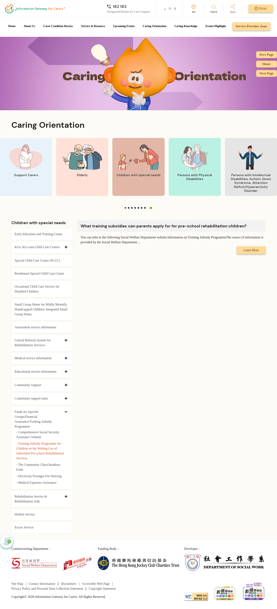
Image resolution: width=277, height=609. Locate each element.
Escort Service (24, 527)
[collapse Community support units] (66, 398)
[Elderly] (82, 167)
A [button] (165, 8)
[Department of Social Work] (225, 562)
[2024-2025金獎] (225, 593)
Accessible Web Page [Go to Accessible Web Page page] (96, 583)
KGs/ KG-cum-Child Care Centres (37, 247)
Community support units (31, 398)
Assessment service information (35, 327)
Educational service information (35, 371)
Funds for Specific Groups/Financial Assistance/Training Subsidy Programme (33, 419)
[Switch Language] (193, 8)
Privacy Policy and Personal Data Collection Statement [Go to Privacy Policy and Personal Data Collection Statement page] (47, 588)
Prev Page (266, 54)
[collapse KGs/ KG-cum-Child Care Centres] (66, 247)
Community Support (28, 385)
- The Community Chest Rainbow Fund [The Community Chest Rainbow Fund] (38, 467)
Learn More (251, 250)
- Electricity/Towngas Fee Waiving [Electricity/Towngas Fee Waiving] (39, 476)
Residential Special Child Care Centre (39, 273)
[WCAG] (196, 596)
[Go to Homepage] (34, 8)
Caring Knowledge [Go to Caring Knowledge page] (185, 26)
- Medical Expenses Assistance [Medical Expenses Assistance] (36, 482)
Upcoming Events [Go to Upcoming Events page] (124, 26)
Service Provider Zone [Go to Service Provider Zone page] (251, 26)
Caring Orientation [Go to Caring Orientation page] (154, 26)
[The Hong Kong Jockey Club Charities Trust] (138, 562)
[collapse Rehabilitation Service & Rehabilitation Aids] (66, 496)
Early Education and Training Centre (39, 234)
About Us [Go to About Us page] (29, 26)
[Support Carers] (26, 167)
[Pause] (150, 208)
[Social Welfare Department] (34, 562)
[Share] (232, 9)
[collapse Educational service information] (66, 371)
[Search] (213, 8)
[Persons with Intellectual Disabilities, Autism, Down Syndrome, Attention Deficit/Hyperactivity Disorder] (251, 167)
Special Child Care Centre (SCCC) (37, 260)
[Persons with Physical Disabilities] (195, 167)
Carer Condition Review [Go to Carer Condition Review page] (58, 26)
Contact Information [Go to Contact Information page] (42, 583)
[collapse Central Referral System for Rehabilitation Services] (66, 340)
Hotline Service (25, 514)
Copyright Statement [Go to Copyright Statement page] (102, 588)
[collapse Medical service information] (66, 358)
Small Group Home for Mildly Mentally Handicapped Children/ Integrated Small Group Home (41, 309)
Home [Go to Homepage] (11, 26)
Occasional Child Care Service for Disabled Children (37, 289)
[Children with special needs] (138, 167)
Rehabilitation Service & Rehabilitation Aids (31, 499)
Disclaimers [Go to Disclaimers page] (68, 583)
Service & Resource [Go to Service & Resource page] (93, 26)
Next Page (266, 73)
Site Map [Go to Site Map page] (17, 583)
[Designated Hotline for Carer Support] (128, 6)
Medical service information (33, 358)
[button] (125, 208)
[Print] (261, 8)
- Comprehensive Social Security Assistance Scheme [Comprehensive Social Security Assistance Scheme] (37, 434)
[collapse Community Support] (66, 385)
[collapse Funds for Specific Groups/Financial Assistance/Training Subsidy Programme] (66, 412)
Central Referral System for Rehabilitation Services (33, 342)
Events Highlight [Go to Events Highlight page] (215, 26)
